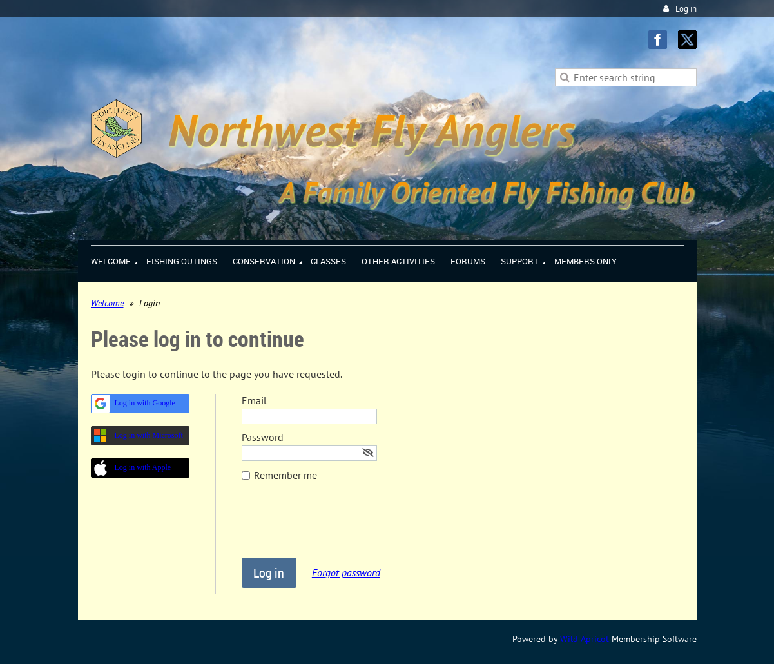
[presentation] (340, 526)
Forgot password (346, 572)
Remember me (285, 475)
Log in (686, 8)
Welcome (107, 303)
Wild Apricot (584, 639)
